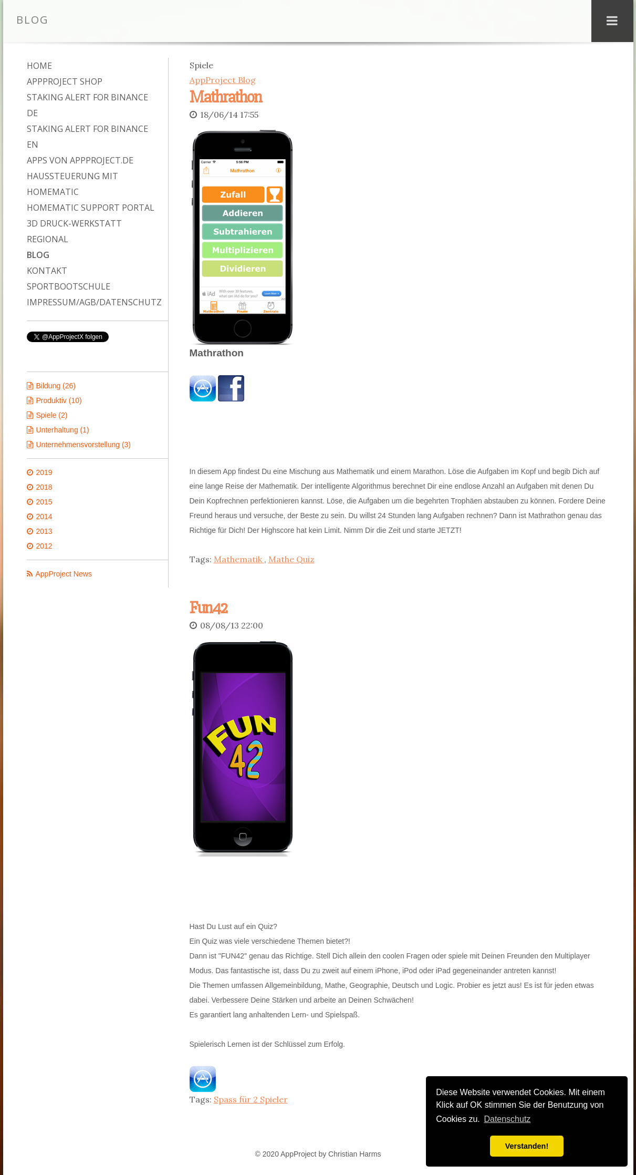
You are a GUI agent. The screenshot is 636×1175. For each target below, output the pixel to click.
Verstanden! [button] (526, 1146)
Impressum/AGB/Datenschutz (92, 302)
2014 (44, 516)
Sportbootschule (68, 286)
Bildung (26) (56, 386)
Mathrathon (226, 97)
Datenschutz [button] (507, 1119)
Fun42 (208, 606)
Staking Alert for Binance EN (87, 136)
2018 (44, 487)
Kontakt (47, 270)
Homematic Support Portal (90, 207)
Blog (38, 255)
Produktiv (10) (59, 400)
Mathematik (239, 558)
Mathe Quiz (291, 558)
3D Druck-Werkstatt (74, 223)
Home (39, 65)
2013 (44, 531)
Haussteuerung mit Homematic (72, 184)
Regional (47, 239)
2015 (44, 502)
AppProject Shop (64, 81)
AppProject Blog (223, 80)
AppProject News (64, 574)
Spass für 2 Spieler (251, 1097)
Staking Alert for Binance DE (87, 105)
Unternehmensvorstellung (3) (83, 444)
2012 (44, 546)
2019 (44, 472)
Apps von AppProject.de (80, 160)
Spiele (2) (52, 415)
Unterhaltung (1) (62, 430)
